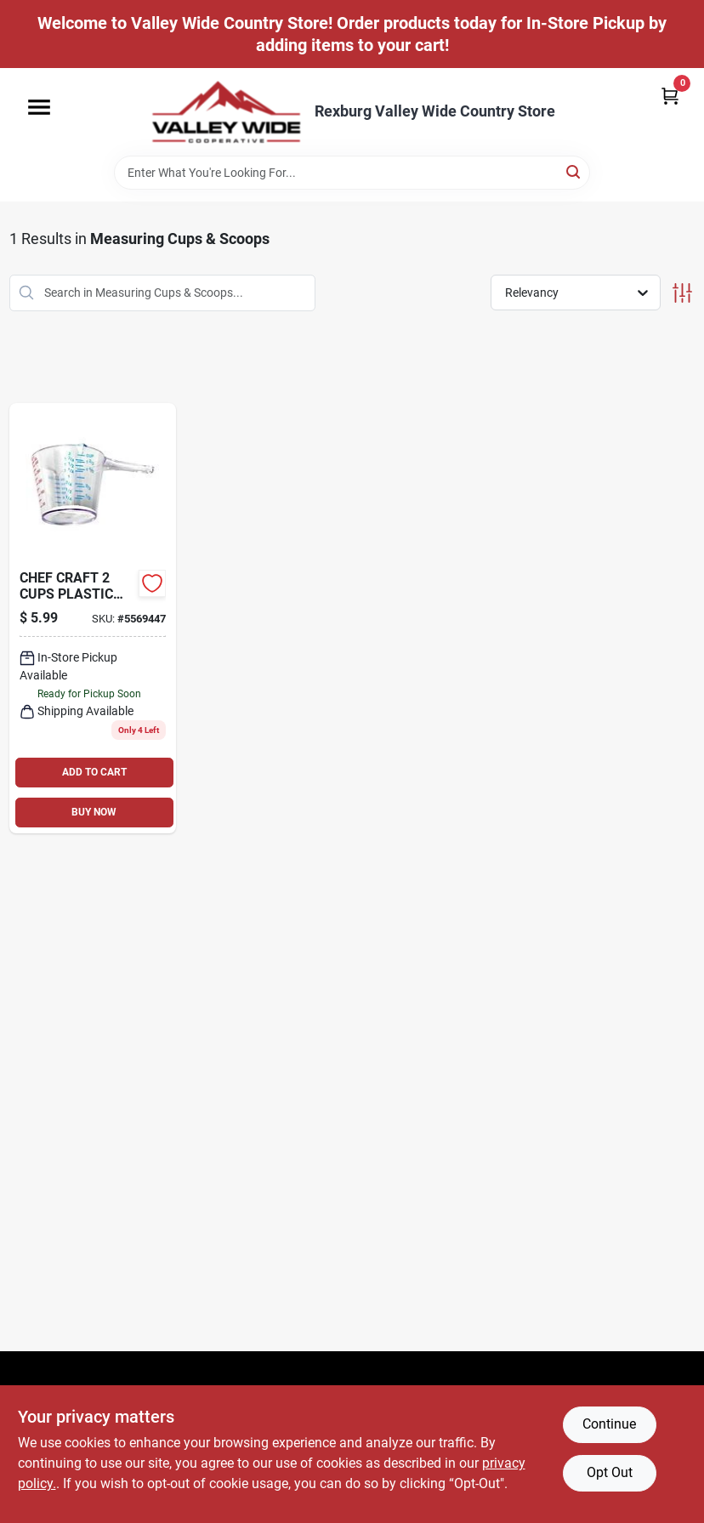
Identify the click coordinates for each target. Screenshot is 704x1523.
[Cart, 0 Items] (669, 96)
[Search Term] (352, 173)
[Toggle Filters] (682, 293)
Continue (609, 1424)
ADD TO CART (94, 772)
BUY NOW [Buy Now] (93, 812)
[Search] (574, 171)
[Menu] (39, 107)
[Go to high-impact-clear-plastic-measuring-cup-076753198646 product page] (93, 618)
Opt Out (610, 1472)
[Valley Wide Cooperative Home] (226, 112)
